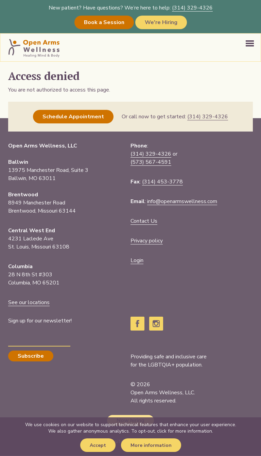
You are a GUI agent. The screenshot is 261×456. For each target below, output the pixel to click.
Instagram (156, 324)
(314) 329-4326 (150, 154)
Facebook (137, 324)
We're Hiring (161, 22)
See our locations (29, 302)
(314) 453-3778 (162, 181)
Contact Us (143, 221)
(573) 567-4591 (150, 162)
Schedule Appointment (73, 116)
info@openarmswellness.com (182, 201)
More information (151, 445)
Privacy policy (146, 240)
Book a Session (104, 22)
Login (136, 260)
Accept (98, 445)
